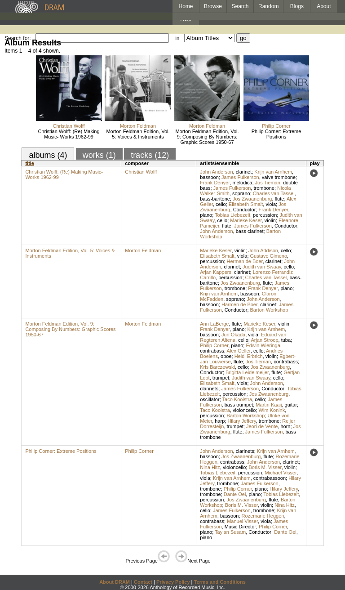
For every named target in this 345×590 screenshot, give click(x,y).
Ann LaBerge (214, 323)
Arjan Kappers (215, 272)
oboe (226, 356)
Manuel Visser (242, 521)
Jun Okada (233, 334)
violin (270, 220)
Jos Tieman (267, 182)
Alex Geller (239, 350)
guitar (291, 404)
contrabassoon (269, 478)
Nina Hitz (210, 467)
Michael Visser (281, 472)
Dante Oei (235, 494)
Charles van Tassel (274, 193)
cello (221, 204)
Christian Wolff (68, 126)
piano (206, 215)
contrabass (212, 350)
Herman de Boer (245, 261)
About (324, 6)
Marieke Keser (245, 220)
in (177, 38)
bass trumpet (239, 404)
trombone (263, 188)
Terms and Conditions (220, 582)
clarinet (244, 171)
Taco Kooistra (237, 399)
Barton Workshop (269, 310)
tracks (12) (150, 155)
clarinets (209, 388)
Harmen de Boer (239, 304)
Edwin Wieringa (263, 345)
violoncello (244, 410)
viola (270, 204)
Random (268, 6)
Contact (143, 582)
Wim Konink (272, 410)
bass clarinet (250, 231)
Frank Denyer (215, 182)
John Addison (263, 250)
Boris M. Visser (264, 467)
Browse (213, 6)
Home (185, 6)
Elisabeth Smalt (246, 204)
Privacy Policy (173, 582)
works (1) (99, 155)
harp (220, 421)
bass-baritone (215, 198)
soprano (241, 193)
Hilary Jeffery (241, 421)
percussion (265, 215)
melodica (242, 182)
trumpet (220, 377)
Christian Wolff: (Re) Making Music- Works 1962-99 (68, 134)
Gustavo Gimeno (269, 256)
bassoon (209, 177)
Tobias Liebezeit (232, 215)
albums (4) (48, 155)
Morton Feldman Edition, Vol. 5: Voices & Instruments (137, 134)
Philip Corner (276, 126)
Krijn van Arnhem (273, 171)
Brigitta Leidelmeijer (247, 372)
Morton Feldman (138, 126)
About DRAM (114, 582)
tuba (286, 340)
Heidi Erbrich (248, 356)
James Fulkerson (240, 177)
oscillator (209, 399)
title (29, 163)
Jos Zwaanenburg (252, 198)
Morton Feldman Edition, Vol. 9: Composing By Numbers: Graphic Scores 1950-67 (207, 137)
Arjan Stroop (264, 340)
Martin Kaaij (269, 404)
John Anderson (216, 171)
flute (279, 198)
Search (240, 6)
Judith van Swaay (262, 266)
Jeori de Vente (262, 426)
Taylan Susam (230, 532)
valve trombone (279, 177)
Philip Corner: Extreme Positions (276, 134)
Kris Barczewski (217, 367)
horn (285, 426)
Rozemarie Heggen (263, 515)
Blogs (297, 6)
